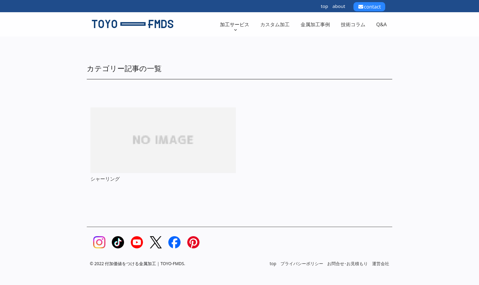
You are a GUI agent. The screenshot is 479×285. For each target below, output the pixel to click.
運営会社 (380, 263)
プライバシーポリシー (301, 263)
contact (369, 6)
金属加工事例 (315, 24)
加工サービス (234, 26)
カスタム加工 (275, 24)
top (324, 6)
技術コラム (353, 24)
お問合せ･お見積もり (347, 263)
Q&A (381, 24)
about (338, 6)
